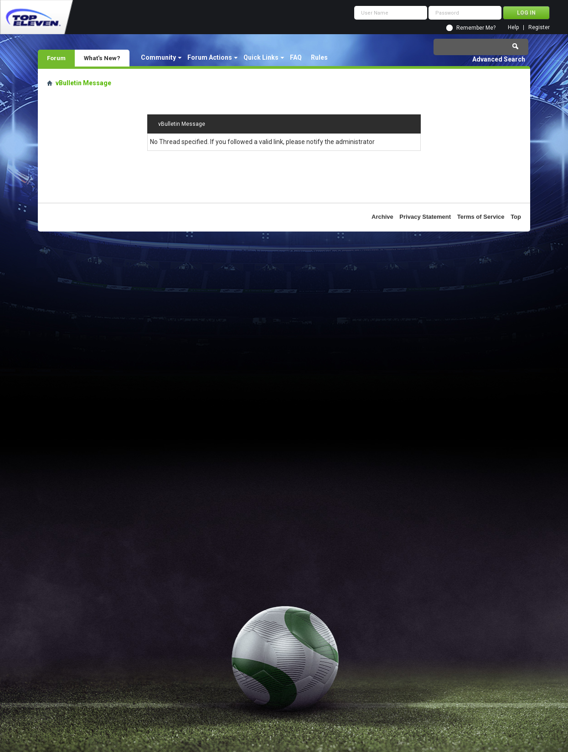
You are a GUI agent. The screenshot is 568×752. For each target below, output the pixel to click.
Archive (382, 216)
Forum (56, 58)
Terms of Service (481, 216)
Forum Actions (209, 57)
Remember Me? (476, 28)
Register (539, 27)
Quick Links (261, 57)
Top (516, 216)
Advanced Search (498, 59)
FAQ (296, 57)
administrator (355, 141)
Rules (319, 57)
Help (513, 27)
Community (158, 57)
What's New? (102, 58)
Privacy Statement (425, 216)
